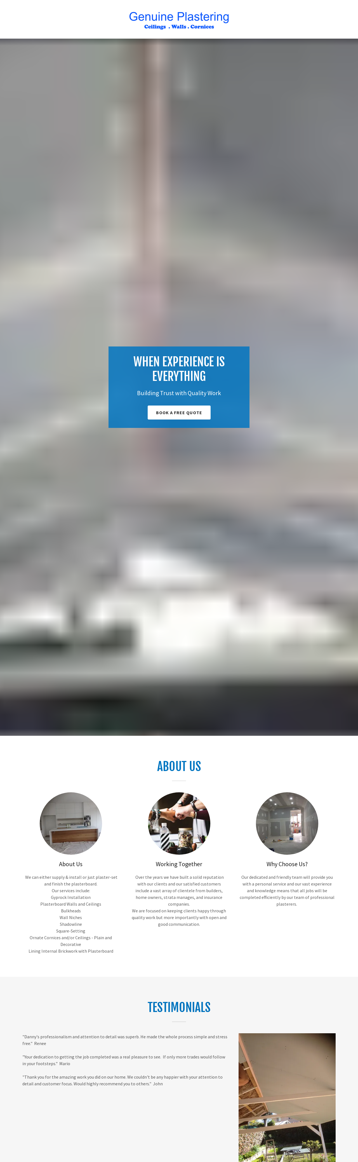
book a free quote (179, 412)
